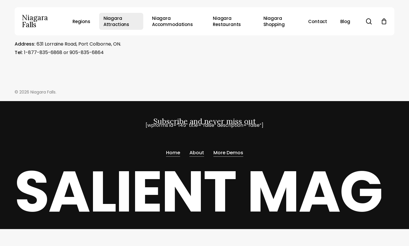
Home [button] (173, 151)
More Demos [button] (228, 151)
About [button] (196, 151)
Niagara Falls (35, 21)
